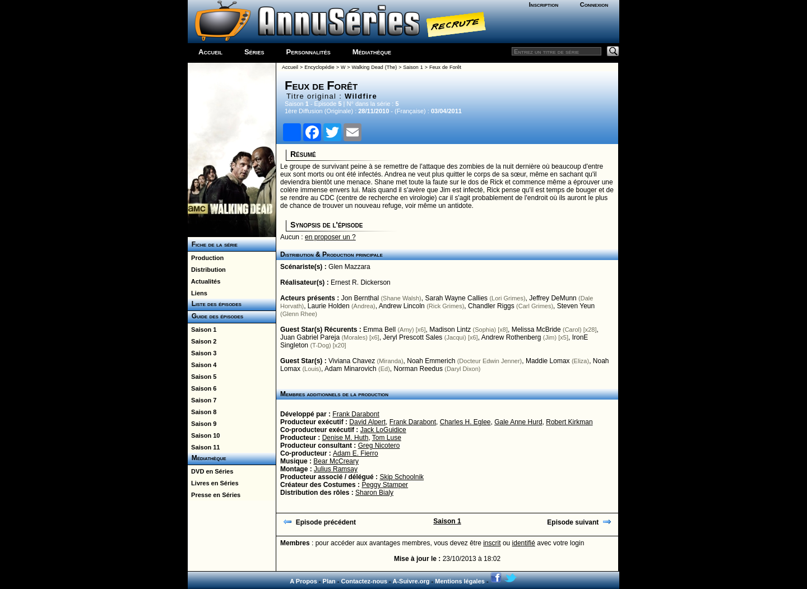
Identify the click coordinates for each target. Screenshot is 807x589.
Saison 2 (202, 341)
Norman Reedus (418, 369)
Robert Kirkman (569, 422)
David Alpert (367, 422)
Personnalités (308, 52)
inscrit (491, 543)
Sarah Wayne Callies (456, 298)
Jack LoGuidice (383, 430)
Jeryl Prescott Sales (412, 337)
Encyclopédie (319, 67)
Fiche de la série (213, 244)
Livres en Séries (213, 483)
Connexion (594, 4)
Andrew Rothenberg (511, 337)
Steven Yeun (576, 306)
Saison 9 (202, 423)
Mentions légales (460, 581)
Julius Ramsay (336, 469)
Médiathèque (372, 52)
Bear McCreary (336, 461)
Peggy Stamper (384, 485)
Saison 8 (202, 412)
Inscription (543, 4)
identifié (523, 543)
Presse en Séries (214, 494)
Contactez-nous (364, 581)
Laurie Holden (329, 306)
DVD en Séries (210, 471)
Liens (197, 293)
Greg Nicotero (379, 445)
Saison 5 (202, 376)
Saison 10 (204, 435)
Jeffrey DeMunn (553, 298)
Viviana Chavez (351, 361)
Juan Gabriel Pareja (310, 337)
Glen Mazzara (349, 267)
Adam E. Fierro (355, 453)
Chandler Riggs (491, 306)
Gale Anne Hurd (518, 422)
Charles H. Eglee (465, 422)
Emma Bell (379, 329)
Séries (254, 52)
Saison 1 (202, 329)
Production (206, 257)
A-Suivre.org (410, 581)
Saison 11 (204, 447)
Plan (329, 581)
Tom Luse (386, 438)
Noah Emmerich (431, 361)
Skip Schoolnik (401, 477)
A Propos (303, 581)
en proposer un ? (330, 237)
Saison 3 (202, 353)
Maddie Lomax (548, 361)
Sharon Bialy (374, 493)
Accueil (210, 52)
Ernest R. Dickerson (361, 282)
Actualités (204, 281)
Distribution (207, 269)
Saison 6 (202, 388)
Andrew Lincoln (402, 306)
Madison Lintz (450, 329)
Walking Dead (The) (374, 67)
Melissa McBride (536, 329)
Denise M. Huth (345, 438)
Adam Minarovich (350, 369)
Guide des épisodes (215, 316)
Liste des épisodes (215, 304)
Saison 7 (202, 400)
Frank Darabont (355, 414)
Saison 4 (202, 364)
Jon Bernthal (360, 298)
